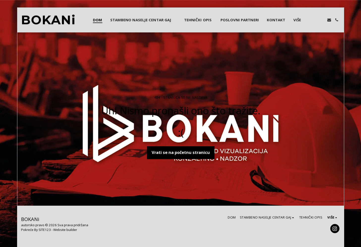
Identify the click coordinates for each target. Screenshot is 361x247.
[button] (143, 20)
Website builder (65, 229)
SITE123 (45, 229)
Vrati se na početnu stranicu (181, 152)
